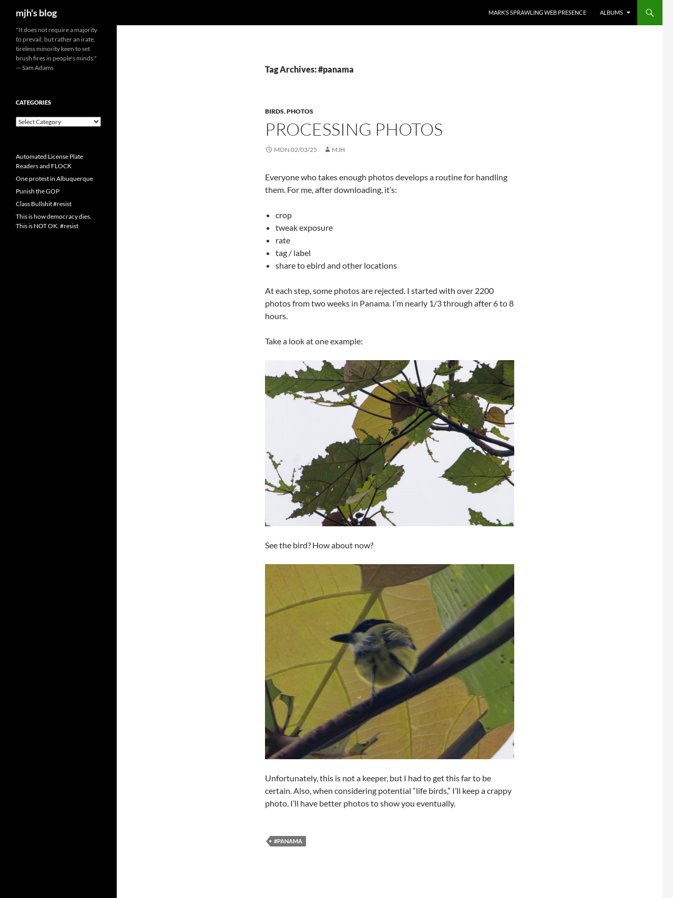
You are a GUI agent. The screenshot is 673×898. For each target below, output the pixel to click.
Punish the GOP (37, 191)
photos (300, 111)
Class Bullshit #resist (44, 204)
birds (274, 111)
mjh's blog (36, 12)
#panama (288, 841)
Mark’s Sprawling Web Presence (537, 12)
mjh (338, 150)
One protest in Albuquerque (54, 178)
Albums (611, 12)
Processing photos (354, 129)
